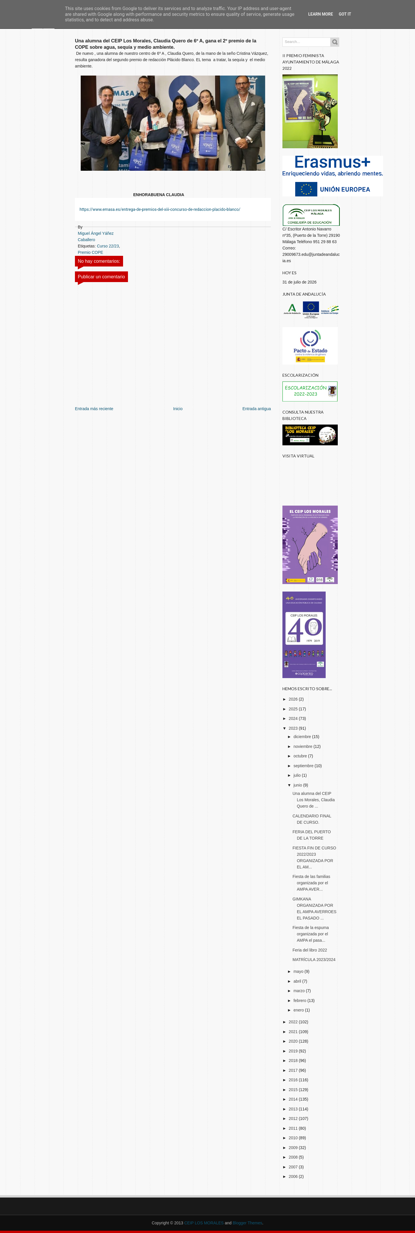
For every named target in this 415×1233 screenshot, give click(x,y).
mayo (298, 971)
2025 (294, 709)
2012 (294, 1118)
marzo (299, 990)
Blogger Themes (247, 1223)
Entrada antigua (256, 408)
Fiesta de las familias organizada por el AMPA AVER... (311, 883)
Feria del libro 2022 (310, 950)
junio (298, 785)
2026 (294, 699)
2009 (294, 1147)
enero (299, 1010)
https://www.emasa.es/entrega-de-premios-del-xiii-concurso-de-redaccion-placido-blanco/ (160, 209)
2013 (294, 1109)
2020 (294, 1041)
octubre (300, 756)
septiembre (303, 765)
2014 (294, 1099)
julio (297, 775)
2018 (294, 1060)
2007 (294, 1167)
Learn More (320, 14)
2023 (294, 728)
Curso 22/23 (108, 246)
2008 (294, 1157)
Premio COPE (90, 252)
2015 (294, 1089)
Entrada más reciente (94, 408)
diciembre (302, 736)
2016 (294, 1080)
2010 (294, 1138)
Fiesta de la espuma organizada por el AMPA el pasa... (311, 934)
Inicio (178, 408)
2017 (294, 1070)
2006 (294, 1176)
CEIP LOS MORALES (204, 1223)
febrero (300, 1000)
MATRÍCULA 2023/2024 (314, 959)
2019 (294, 1051)
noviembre (303, 746)
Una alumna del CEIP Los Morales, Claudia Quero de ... (314, 799)
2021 (294, 1031)
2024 (294, 718)
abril (297, 981)
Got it (345, 14)
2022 (294, 1022)
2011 (294, 1128)
